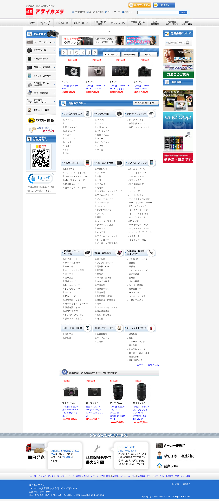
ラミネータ (134, 236)
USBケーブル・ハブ (138, 225)
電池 (99, 217)
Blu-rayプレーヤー (73, 289)
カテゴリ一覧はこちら (148, 365)
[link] (41, 179)
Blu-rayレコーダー (73, 285)
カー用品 (69, 277)
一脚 (99, 180)
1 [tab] (110, 32)
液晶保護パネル (72, 307)
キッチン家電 (103, 281)
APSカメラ (134, 292)
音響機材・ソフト (73, 300)
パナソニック (71, 138)
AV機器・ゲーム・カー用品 (124, 476)
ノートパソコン (136, 195)
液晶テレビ (70, 281)
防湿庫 (100, 188)
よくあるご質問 (96, 12)
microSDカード (72, 184)
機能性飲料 (134, 356)
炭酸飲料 (133, 334)
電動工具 (69, 334)
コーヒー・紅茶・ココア (140, 353)
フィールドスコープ (138, 270)
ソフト (132, 188)
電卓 (99, 304)
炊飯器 (100, 274)
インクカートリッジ (138, 210)
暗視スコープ (135, 289)
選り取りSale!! (135, 360)
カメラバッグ (103, 202)
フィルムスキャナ (105, 195)
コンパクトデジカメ (37, 476)
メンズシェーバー (105, 263)
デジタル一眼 (53, 476)
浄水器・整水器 (104, 277)
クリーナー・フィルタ (139, 228)
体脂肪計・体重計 (105, 296)
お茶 (131, 338)
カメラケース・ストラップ (109, 191)
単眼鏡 (132, 266)
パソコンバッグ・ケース (140, 232)
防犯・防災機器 (104, 315)
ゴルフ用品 (134, 281)
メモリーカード (67, 476)
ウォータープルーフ (106, 221)
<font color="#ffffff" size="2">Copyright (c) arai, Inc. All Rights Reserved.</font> (156, 496)
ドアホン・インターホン (108, 307)
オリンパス (70, 131)
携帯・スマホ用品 (73, 318)
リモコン (101, 228)
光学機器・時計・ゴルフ (147, 476)
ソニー (68, 135)
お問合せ (128, 12)
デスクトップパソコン (139, 199)
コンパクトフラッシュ (75, 172)
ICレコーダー (71, 296)
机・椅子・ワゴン (137, 169)
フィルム (101, 206)
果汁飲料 (133, 345)
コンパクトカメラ (137, 296)
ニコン (68, 123)
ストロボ (101, 172)
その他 (100, 318)
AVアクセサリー (72, 311)
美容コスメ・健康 (182, 476)
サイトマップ (114, 12)
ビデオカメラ (71, 259)
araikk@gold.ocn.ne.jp (93, 495)
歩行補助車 (102, 334)
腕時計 (132, 277)
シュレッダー (135, 191)
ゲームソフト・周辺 (74, 270)
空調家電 (101, 285)
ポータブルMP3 (72, 263)
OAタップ (133, 221)
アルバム (101, 213)
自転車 (68, 338)
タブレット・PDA (137, 172)
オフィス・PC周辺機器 (101, 476)
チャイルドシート (105, 338)
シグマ (68, 149)
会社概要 (175, 484)
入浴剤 (100, 341)
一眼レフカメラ (136, 300)
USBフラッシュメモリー (140, 202)
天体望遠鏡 (134, 274)
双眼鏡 (132, 263)
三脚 (99, 176)
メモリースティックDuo (76, 176)
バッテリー (102, 232)
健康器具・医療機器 (106, 300)
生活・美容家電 (166, 476)
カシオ (68, 142)
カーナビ (69, 274)
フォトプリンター (105, 199)
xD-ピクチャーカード (75, 180)
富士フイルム (71, 127)
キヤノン (69, 120)
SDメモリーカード (73, 169)
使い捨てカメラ (104, 210)
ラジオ (68, 292)
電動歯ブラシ (103, 289)
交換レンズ (102, 169)
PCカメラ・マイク (138, 206)
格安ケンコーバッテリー (140, 127)
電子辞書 (101, 259)
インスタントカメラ (138, 259)
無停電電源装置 (136, 184)
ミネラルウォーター (138, 349)
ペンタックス (103, 131)
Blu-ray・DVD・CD (74, 315)
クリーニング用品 (105, 225)
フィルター (102, 184)
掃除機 (100, 270)
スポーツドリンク (137, 341)
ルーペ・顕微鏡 (136, 285)
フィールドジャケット (107, 236)
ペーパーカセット (137, 217)
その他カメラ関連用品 (107, 243)
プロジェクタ (135, 180)
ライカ (68, 153)
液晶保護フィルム (137, 123)
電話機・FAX (103, 266)
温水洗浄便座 (103, 311)
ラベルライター (136, 176)
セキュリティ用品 (137, 240)
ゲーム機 (69, 266)
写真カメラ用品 (82, 476)
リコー (68, 146)
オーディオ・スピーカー (76, 304)
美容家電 (101, 292)
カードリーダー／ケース (76, 188)
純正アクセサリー (137, 120)
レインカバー (103, 240)
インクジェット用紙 (138, 213)
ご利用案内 (80, 12)
